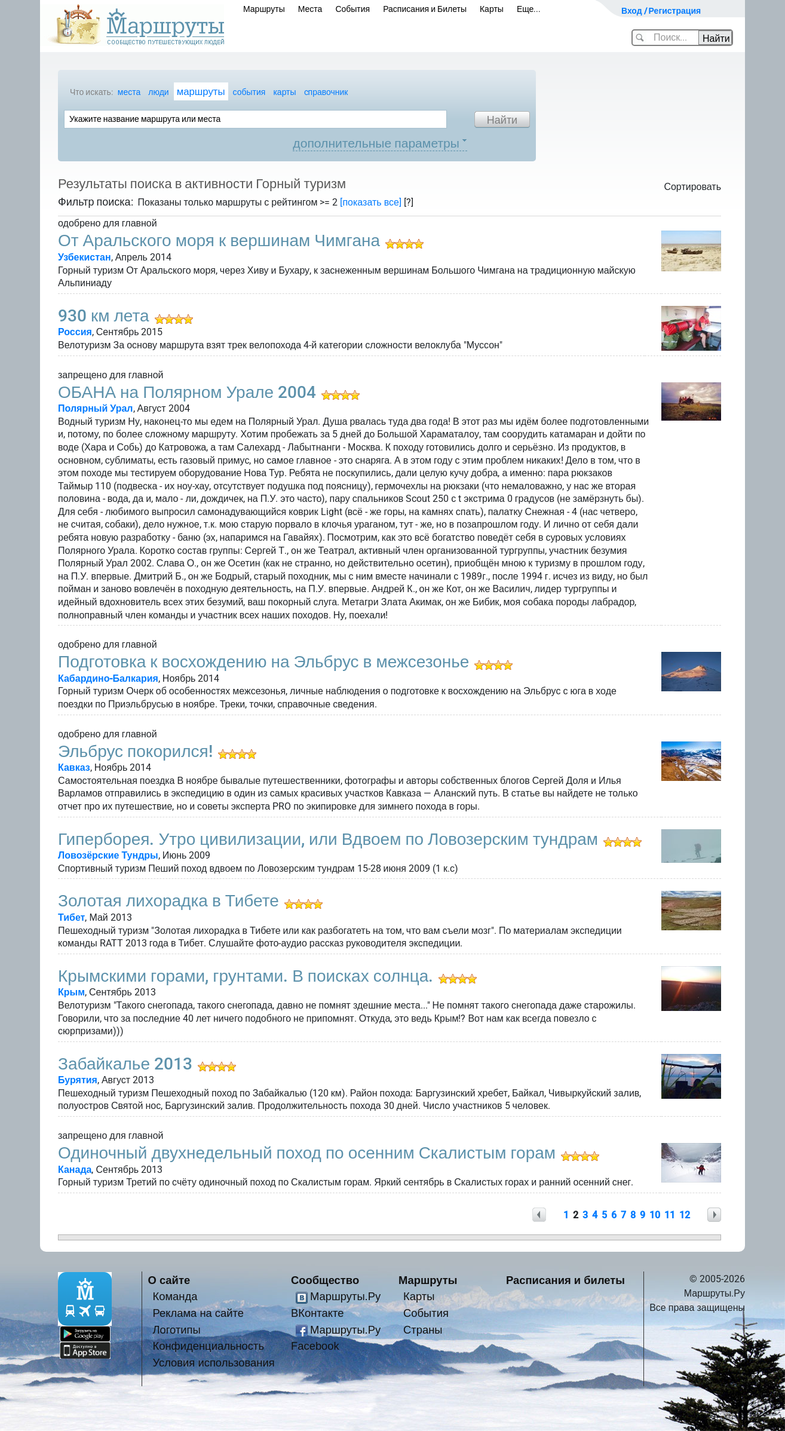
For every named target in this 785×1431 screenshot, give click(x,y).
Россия (75, 332)
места (129, 92)
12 (684, 1215)
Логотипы (177, 1329)
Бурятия (77, 1080)
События (352, 9)
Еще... (529, 9)
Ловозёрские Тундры (108, 855)
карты (284, 92)
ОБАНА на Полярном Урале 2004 (187, 392)
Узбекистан (84, 257)
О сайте (169, 1280)
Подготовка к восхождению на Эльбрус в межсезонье (263, 662)
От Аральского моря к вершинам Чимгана (219, 240)
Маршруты (264, 9)
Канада (74, 1169)
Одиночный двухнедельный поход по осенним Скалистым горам (307, 1153)
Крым (71, 992)
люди (158, 92)
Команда (175, 1296)
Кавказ (74, 767)
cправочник (326, 92)
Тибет (71, 917)
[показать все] (370, 202)
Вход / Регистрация (661, 11)
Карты (492, 9)
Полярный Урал (95, 408)
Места (310, 9)
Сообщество (325, 1280)
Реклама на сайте (198, 1313)
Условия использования (214, 1362)
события (249, 92)
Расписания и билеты (565, 1280)
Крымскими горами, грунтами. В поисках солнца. (245, 976)
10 (654, 1215)
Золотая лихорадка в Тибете (168, 901)
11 (669, 1215)
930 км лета (103, 316)
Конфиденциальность (209, 1346)
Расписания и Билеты (425, 9)
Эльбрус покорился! (135, 751)
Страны (423, 1329)
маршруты (201, 91)
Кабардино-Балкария (108, 678)
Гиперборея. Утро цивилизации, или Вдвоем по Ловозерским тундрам (328, 839)
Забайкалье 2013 (125, 1064)
